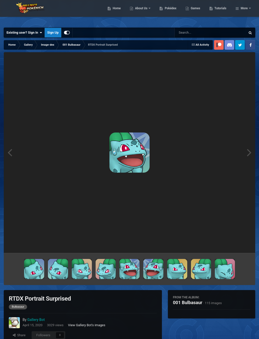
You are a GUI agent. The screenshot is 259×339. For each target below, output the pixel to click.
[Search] (197, 32)
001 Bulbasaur (187, 302)
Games (221, 12)
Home (142, 12)
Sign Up (52, 32)
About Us (167, 12)
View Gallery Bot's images (86, 325)
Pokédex (196, 12)
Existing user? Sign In (24, 32)
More (244, 12)
